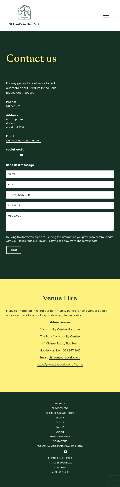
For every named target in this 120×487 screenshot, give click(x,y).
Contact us (60, 441)
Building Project (60, 436)
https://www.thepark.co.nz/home (60, 364)
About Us (60, 403)
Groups (60, 417)
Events (60, 422)
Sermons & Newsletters (60, 413)
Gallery (60, 427)
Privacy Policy (46, 241)
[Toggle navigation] (105, 15)
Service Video (60, 408)
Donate (60, 431)
